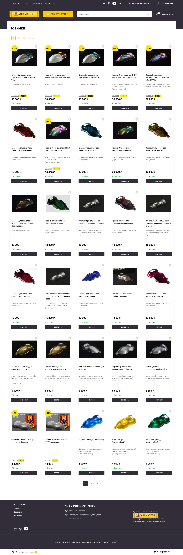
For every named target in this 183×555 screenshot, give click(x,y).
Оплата (25, 3)
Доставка (36, 3)
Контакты (13, 3)
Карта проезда (75, 518)
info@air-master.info (77, 511)
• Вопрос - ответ (19, 504)
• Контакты (17, 516)
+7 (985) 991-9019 (140, 3)
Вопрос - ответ (50, 3)
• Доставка (17, 512)
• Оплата (16, 508)
